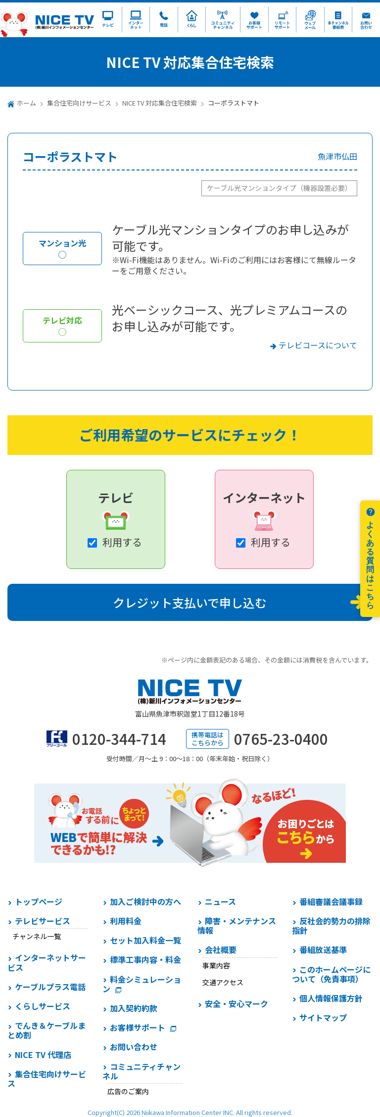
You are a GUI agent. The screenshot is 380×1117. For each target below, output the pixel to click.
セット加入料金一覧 (145, 940)
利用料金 (126, 921)
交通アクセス (222, 982)
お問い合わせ (133, 1047)
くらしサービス (42, 1006)
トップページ (38, 901)
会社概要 (221, 949)
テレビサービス (42, 921)
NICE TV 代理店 (43, 1055)
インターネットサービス (46, 962)
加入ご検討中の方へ (145, 901)
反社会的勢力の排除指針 (331, 925)
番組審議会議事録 (331, 901)
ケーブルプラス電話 (50, 987)
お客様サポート (137, 1027)
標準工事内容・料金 (145, 959)
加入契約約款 (133, 1008)
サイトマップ (323, 1017)
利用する (122, 542)
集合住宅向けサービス (79, 103)
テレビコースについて (318, 345)
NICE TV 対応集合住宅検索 (159, 103)
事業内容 (216, 965)
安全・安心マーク (236, 1003)
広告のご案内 (128, 1091)
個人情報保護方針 (331, 998)
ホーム (26, 103)
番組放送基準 (323, 949)
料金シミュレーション (141, 984)
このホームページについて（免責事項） (331, 974)
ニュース (220, 901)
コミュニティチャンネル (141, 1071)
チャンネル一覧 (36, 936)
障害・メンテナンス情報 (236, 925)
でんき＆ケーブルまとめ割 (46, 1030)
